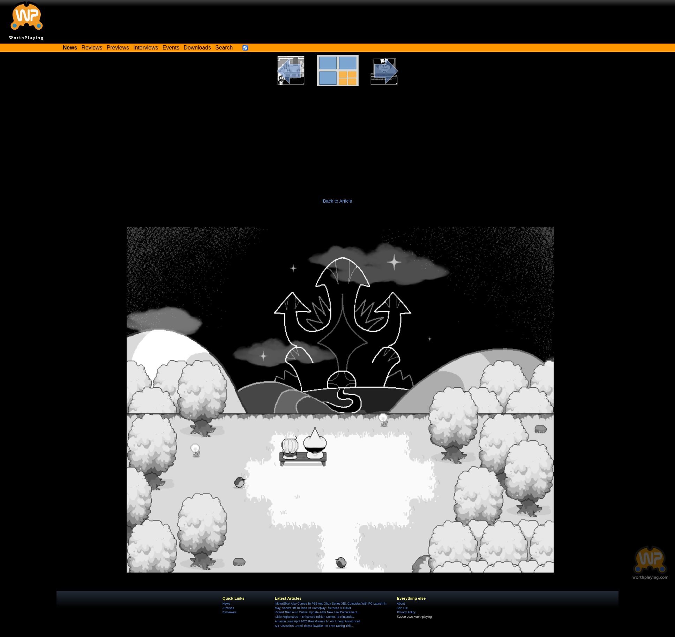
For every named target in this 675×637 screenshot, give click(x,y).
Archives (228, 608)
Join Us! (402, 608)
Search (224, 48)
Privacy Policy (406, 612)
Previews (118, 48)
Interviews (145, 48)
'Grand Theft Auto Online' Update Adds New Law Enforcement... (317, 612)
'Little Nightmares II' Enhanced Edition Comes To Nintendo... (315, 617)
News (226, 603)
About (401, 603)
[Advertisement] (337, 138)
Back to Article (337, 201)
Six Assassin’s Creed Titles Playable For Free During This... (314, 626)
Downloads (197, 48)
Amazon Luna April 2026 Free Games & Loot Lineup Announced (317, 621)
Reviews (92, 48)
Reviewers (230, 612)
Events (171, 48)
